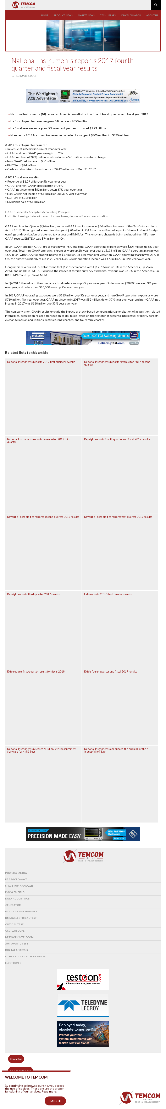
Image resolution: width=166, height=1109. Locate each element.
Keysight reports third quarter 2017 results (33, 594)
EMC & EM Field (14, 892)
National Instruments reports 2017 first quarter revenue (41, 361)
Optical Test (14, 924)
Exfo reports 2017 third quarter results (108, 594)
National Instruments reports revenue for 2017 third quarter (39, 441)
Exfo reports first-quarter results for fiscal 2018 (36, 671)
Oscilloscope (14, 930)
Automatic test (16, 943)
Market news (86, 15)
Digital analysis (16, 950)
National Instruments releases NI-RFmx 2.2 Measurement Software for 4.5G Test (41, 750)
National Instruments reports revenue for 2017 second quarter (117, 363)
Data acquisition (17, 898)
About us (152, 15)
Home (44, 15)
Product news (63, 15)
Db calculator (131, 15)
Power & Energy (16, 872)
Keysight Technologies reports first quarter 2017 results (118, 516)
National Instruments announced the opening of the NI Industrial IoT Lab (116, 750)
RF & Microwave (16, 879)
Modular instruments (21, 911)
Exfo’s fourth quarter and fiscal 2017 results (110, 671)
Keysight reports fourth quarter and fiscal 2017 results (117, 439)
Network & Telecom (19, 937)
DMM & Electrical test (21, 917)
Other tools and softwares (25, 956)
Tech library (108, 15)
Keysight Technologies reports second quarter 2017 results (43, 516)
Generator (13, 905)
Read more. (49, 1099)
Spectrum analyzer (19, 885)
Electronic (13, 962)
